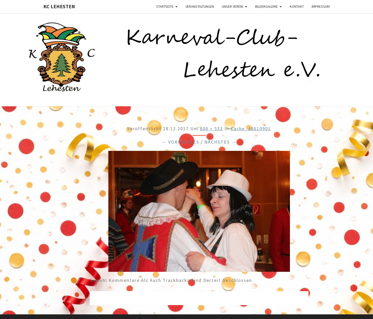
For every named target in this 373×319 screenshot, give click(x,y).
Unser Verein (232, 6)
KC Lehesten (59, 6)
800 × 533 (211, 129)
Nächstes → (220, 142)
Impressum (321, 6)
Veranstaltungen (199, 6)
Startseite (165, 6)
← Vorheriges (180, 142)
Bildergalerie (266, 6)
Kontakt (297, 6)
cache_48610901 (251, 129)
